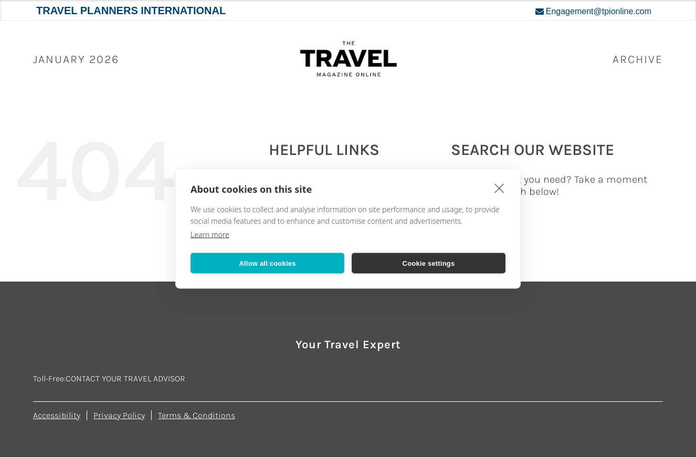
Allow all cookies (267, 263)
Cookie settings (429, 263)
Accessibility (56, 415)
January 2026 (76, 59)
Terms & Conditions (196, 415)
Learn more (210, 235)
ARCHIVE (638, 59)
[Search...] (556, 221)
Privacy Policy (119, 415)
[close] (499, 188)
